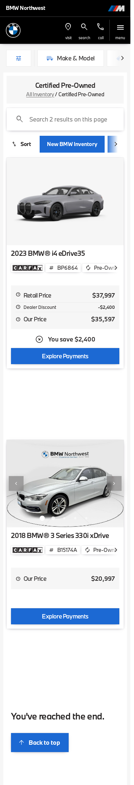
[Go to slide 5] (86, 518)
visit (68, 37)
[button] (68, 30)
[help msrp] (18, 294)
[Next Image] (114, 483)
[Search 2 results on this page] (65, 119)
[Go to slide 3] (64, 518)
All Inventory (40, 94)
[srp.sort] (22, 144)
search (84, 37)
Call (101, 37)
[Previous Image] (16, 483)
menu (120, 37)
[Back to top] (40, 742)
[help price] (18, 319)
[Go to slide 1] (42, 518)
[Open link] (27, 267)
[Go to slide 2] (53, 518)
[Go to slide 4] (75, 518)
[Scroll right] (122, 58)
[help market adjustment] (18, 307)
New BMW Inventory (72, 144)
